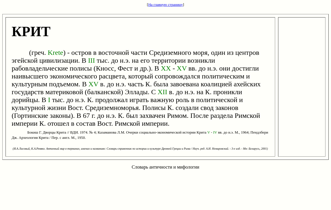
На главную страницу (165, 4)
